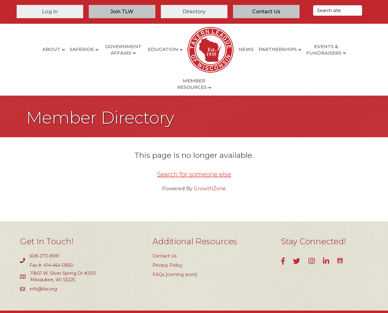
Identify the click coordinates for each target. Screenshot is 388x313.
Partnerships (255, 49)
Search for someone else (194, 154)
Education (141, 49)
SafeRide (59, 49)
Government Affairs (101, 49)
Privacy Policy (167, 245)
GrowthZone (210, 169)
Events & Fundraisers (301, 49)
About (29, 49)
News (223, 49)
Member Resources (346, 49)
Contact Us (165, 236)
